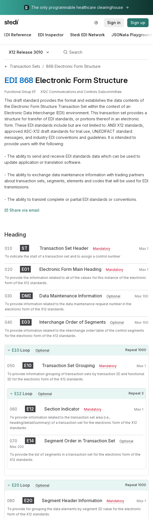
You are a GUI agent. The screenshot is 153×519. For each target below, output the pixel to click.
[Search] (105, 52)
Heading (15, 234)
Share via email (21, 210)
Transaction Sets (25, 66)
